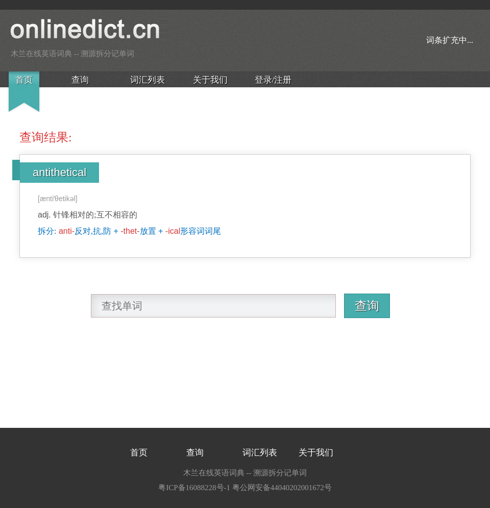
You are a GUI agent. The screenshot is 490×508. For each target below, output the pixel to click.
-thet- (129, 231)
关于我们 (210, 80)
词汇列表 (147, 80)
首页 (24, 80)
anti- (67, 231)
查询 (80, 80)
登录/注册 (273, 80)
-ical (172, 231)
